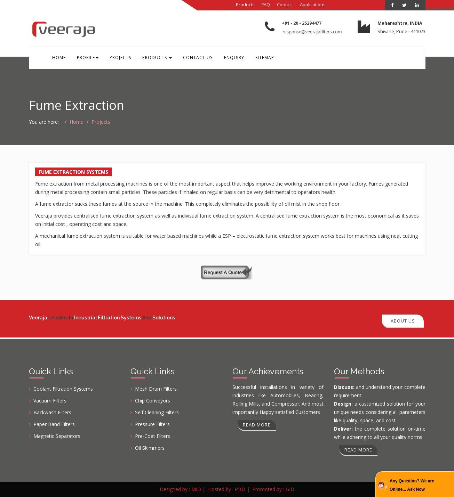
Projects (118, 59)
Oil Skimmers (150, 448)
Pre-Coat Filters (152, 436)
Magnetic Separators (56, 436)
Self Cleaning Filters (157, 412)
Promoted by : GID (273, 489)
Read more (257, 425)
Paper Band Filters (54, 424)
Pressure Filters (152, 424)
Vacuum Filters (49, 400)
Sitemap (259, 59)
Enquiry (230, 59)
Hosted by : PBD (226, 489)
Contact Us (194, 59)
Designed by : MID (180, 489)
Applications (313, 4)
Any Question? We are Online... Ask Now (412, 485)
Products (245, 4)
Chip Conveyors (152, 400)
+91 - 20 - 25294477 (301, 23)
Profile (86, 59)
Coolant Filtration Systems (63, 388)
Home (58, 59)
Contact (285, 4)
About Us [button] (403, 321)
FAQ (266, 4)
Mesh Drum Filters (156, 388)
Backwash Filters (52, 412)
